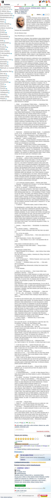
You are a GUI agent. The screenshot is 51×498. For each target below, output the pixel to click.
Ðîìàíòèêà (3, 62)
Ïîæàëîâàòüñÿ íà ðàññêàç (43, 431)
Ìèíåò (2, 40)
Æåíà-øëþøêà (5, 24)
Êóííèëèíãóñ (4, 36)
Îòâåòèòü (23, 459)
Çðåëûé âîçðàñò (5, 28)
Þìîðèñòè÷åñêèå (5, 100)
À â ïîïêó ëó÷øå (5, 9)
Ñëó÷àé (3, 73)
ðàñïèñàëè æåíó (24, 427)
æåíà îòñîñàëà (34, 425)
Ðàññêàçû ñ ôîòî (5, 59)
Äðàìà (2, 22)
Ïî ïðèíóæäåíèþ (5, 53)
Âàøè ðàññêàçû (5, 13)
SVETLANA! (27, 446)
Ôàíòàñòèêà (4, 82)
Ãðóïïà (2, 19)
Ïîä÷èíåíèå (3, 55)
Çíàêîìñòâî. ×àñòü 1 (23, 468)
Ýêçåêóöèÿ (4, 90)
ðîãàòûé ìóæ (42, 425)
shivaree (38, 446)
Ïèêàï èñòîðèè (5, 51)
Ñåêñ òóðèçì (4, 66)
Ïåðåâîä (2, 49)
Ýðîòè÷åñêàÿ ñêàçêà (4, 97)
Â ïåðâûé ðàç (4, 11)
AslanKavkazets (24, 10)
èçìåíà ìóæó (23, 490)
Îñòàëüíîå (3, 47)
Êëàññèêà (3, 34)
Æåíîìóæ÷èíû (4, 26)
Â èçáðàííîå (19, 429)
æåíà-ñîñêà (26, 425)
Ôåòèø (2, 86)
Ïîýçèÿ (2, 57)
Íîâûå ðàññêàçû (5, 7)
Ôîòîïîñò (3, 88)
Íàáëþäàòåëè (4, 43)
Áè (15, 13)
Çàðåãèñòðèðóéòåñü (21, 462)
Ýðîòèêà (3, 94)
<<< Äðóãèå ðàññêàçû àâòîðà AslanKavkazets (27, 449)
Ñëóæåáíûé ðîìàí (6, 71)
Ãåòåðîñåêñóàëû (6, 17)
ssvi (33, 446)
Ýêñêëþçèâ (4, 92)
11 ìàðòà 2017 (23, 11)
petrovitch (16, 447)
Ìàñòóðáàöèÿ (4, 38)
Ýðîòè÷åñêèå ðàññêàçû (6, 497)
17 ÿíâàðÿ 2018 (21, 472)
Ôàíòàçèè (3, 80)
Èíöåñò (2, 32)
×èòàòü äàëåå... (20, 485)
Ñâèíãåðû (3, 64)
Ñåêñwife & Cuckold (7, 68)
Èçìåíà (2, 30)
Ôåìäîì (2, 84)
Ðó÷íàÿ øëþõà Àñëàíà (27, 455)
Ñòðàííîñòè (4, 75)
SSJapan (45, 446)
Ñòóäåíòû (3, 78)
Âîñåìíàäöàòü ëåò (6, 15)
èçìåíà (17, 490)
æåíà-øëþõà (19, 425)
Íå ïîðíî (2, 45)
